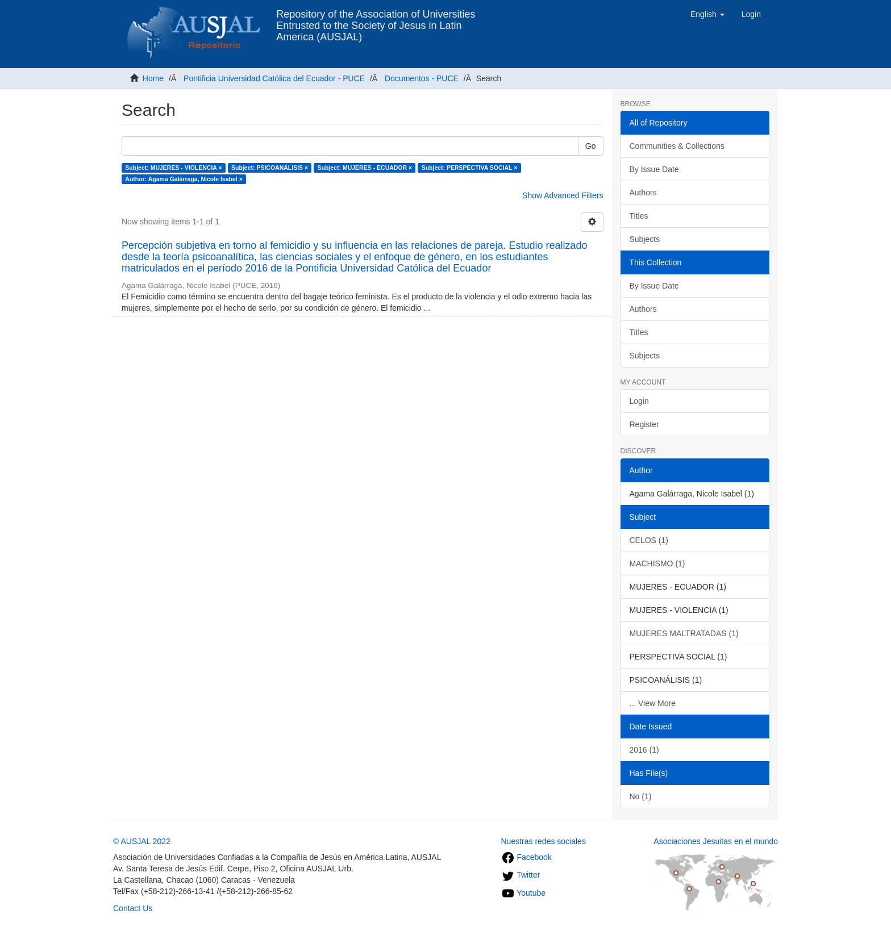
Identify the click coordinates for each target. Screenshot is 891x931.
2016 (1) (644, 749)
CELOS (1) (649, 540)
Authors (643, 192)
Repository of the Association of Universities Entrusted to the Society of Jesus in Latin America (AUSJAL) (375, 18)
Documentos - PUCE (422, 78)
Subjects (645, 239)
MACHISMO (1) (657, 563)
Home (153, 78)
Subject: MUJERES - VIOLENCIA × (173, 167)
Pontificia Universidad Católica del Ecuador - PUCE (274, 78)
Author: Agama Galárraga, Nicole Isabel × (183, 179)
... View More (653, 703)
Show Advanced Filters (562, 195)
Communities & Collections (677, 146)
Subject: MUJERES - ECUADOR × (365, 167)
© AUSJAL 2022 (141, 841)
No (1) (641, 796)
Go (590, 146)
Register (644, 424)
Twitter (520, 874)
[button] (707, 14)
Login (639, 401)
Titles (639, 215)
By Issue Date (654, 169)
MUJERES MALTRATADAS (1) (684, 633)
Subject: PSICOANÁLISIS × (269, 167)
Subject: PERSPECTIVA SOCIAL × (470, 167)
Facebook (526, 857)
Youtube (523, 892)
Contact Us (132, 908)
